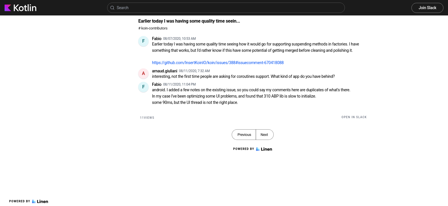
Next (264, 134)
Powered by (28, 201)
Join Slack (427, 7)
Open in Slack (354, 117)
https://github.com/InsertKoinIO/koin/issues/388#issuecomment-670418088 (218, 62)
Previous (244, 134)
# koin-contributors (152, 28)
